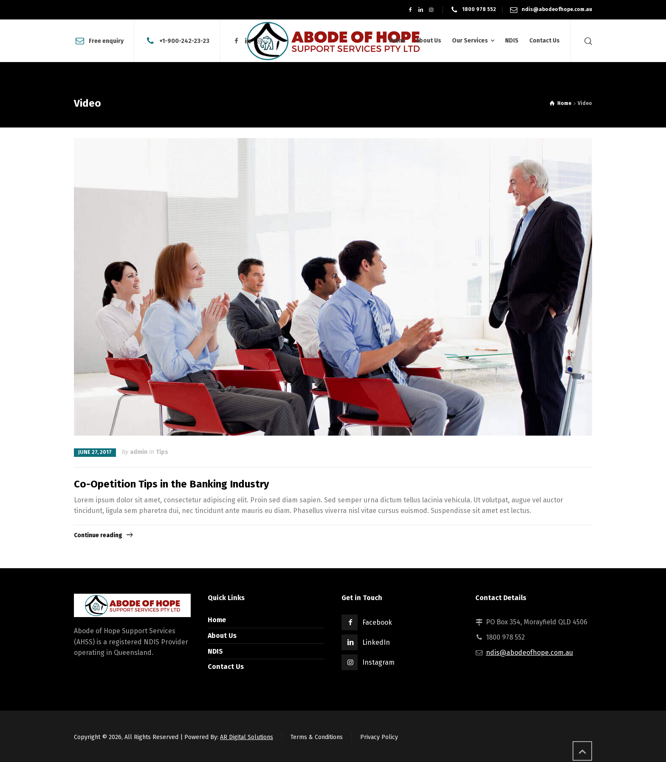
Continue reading (98, 535)
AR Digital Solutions (246, 737)
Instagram (378, 662)
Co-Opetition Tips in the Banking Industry (171, 484)
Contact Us (226, 667)
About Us (222, 636)
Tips (162, 452)
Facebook (377, 622)
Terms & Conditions (317, 737)
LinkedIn (376, 642)
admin (138, 452)
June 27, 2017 (95, 452)
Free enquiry (106, 40)
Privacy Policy (379, 737)
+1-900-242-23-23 (184, 40)
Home (217, 620)
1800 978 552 (479, 9)
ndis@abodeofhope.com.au (557, 9)
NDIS (215, 651)
